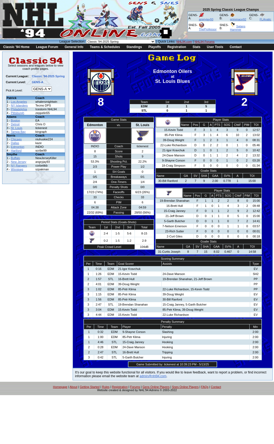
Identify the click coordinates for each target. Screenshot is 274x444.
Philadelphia (19, 109)
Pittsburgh (17, 113)
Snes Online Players (185, 386)
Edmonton (17, 146)
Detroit (15, 124)
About (73, 386)
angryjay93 (206, 19)
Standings (134, 47)
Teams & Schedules (105, 47)
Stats (196, 47)
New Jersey (18, 161)
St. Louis (17, 128)
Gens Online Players (156, 386)
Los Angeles (19, 101)
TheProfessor (208, 29)
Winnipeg (17, 169)
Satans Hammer (237, 28)
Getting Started (89, 386)
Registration (176, 47)
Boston (15, 120)
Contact (236, 47)
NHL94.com (184, 41)
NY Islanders (19, 105)
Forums (135, 386)
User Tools (215, 47)
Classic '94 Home (16, 47)
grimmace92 (238, 19)
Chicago (16, 139)
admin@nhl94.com (153, 376)
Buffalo (15, 158)
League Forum (47, 47)
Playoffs (154, 47)
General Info (74, 47)
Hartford (16, 150)
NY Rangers (19, 165)
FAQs (205, 386)
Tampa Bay (18, 131)
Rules (105, 386)
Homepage (60, 386)
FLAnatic (265, 19)
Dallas (15, 143)
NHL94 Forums (205, 41)
